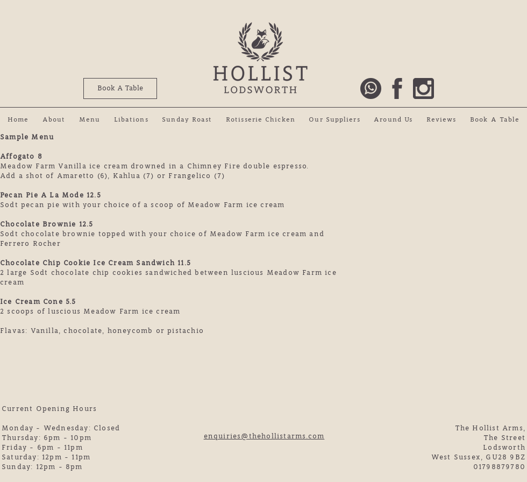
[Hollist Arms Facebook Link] (397, 88)
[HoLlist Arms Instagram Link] (423, 88)
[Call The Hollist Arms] (370, 88)
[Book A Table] (120, 88)
